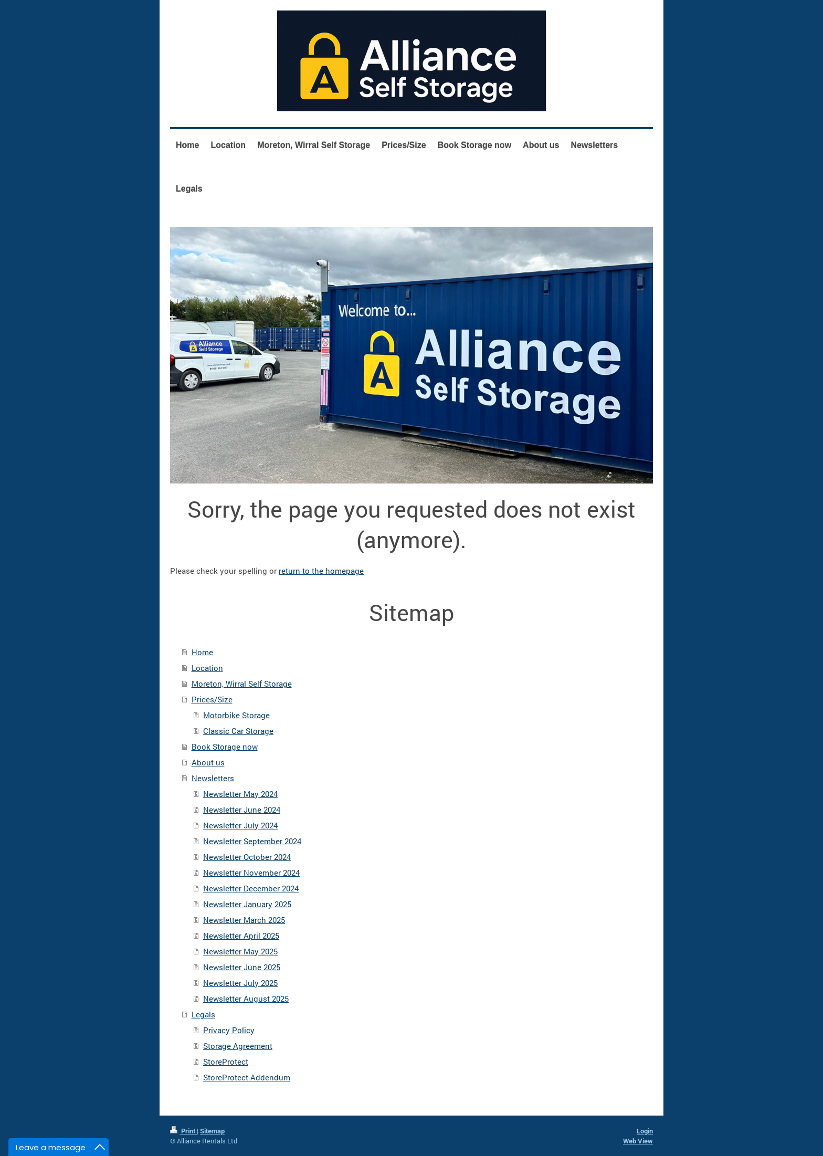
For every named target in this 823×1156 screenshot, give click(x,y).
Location (207, 668)
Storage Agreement (237, 1046)
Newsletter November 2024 (251, 872)
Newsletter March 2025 (244, 920)
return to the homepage (321, 570)
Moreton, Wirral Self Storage (242, 683)
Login (645, 1131)
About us (208, 762)
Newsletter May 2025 (240, 951)
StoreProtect (225, 1061)
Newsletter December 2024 (251, 888)
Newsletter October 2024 (247, 857)
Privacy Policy (229, 1030)
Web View (638, 1141)
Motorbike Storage (236, 715)
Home (202, 652)
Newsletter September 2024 (252, 841)
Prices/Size (212, 699)
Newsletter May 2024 (240, 794)
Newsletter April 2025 (241, 935)
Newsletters (213, 778)
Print (183, 1131)
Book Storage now (225, 746)
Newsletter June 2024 (241, 809)
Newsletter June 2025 (241, 967)
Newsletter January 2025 (247, 904)
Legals (203, 1014)
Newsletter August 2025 (246, 998)
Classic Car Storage (238, 731)
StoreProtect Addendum (246, 1077)
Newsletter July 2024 (240, 825)
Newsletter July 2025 (240, 983)
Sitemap (212, 1131)
